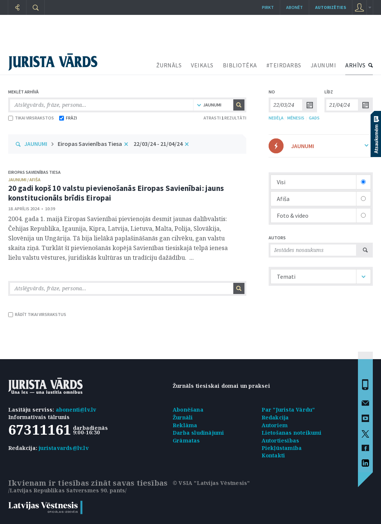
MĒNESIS (295, 118)
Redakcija (275, 417)
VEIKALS (202, 65)
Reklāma (185, 425)
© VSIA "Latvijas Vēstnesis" (211, 482)
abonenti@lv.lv (76, 409)
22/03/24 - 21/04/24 (158, 143)
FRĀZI (68, 118)
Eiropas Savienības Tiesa (90, 143)
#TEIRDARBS (283, 65)
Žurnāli (183, 417)
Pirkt (268, 7)
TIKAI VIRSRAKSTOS (31, 118)
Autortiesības (281, 440)
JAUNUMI (323, 65)
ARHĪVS (355, 65)
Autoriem (275, 425)
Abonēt (294, 7)
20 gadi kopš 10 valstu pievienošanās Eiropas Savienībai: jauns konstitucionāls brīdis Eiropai (116, 193)
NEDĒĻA (276, 118)
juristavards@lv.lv (64, 447)
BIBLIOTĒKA (240, 65)
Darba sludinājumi (198, 432)
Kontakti (273, 455)
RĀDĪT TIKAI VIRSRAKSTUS (37, 314)
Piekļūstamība (282, 447)
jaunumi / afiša (24, 179)
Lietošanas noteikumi (292, 432)
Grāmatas (186, 440)
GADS (314, 118)
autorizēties (330, 7)
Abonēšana (188, 409)
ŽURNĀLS (169, 65)
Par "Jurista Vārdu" (288, 409)
